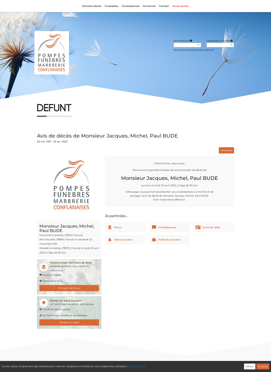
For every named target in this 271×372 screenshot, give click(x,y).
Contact (164, 6)
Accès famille (180, 6)
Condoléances (130, 6)
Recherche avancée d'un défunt (194, 50)
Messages (226, 150)
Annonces (149, 6)
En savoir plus (137, 366)
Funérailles (111, 6)
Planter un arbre (69, 322)
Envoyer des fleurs (69, 288)
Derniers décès (91, 6)
